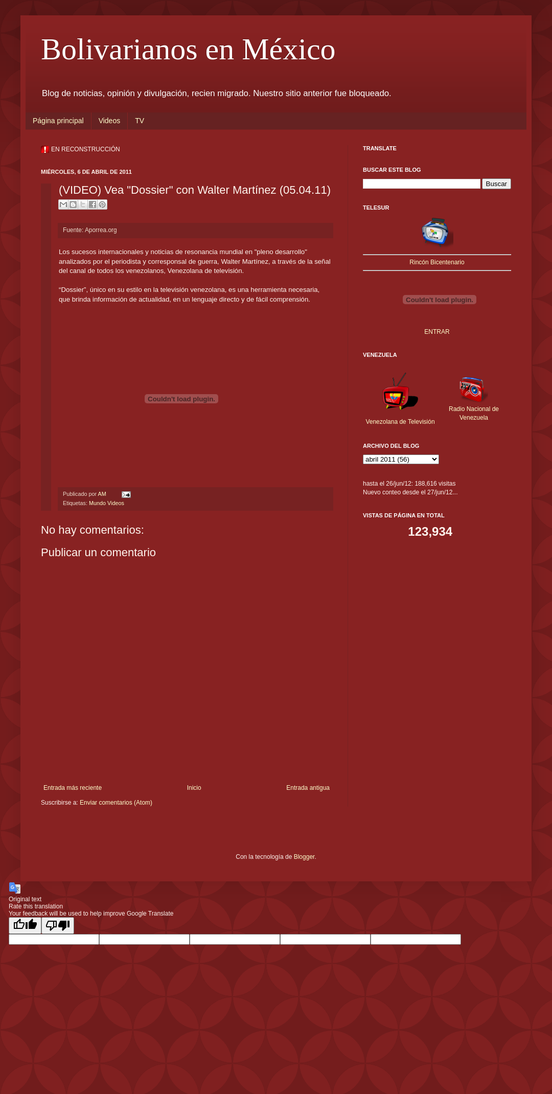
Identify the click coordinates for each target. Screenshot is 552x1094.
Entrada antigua (308, 787)
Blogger (304, 856)
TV (139, 121)
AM (102, 494)
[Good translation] (25, 925)
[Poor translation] (57, 925)
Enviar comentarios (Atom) (116, 802)
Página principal (58, 121)
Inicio (194, 787)
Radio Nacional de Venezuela (474, 409)
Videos (110, 121)
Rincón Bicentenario (436, 262)
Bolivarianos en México (188, 49)
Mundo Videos (106, 503)
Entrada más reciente (72, 787)
